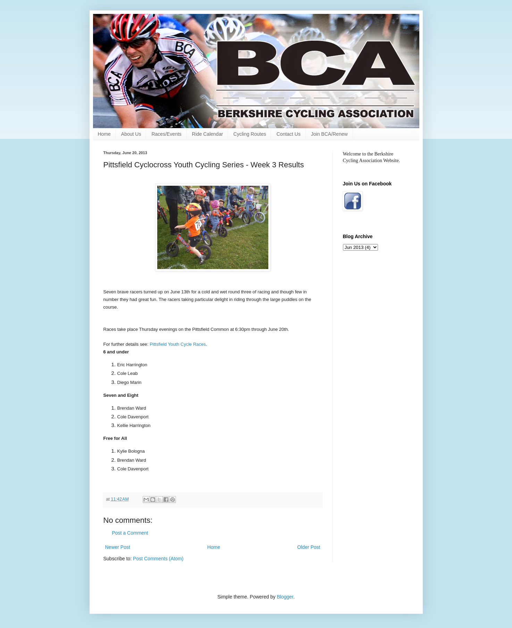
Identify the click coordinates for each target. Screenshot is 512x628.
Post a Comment (130, 533)
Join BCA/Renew (329, 134)
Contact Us (288, 134)
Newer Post (117, 547)
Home (104, 134)
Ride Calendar (207, 134)
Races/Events (166, 134)
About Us (131, 134)
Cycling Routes (249, 134)
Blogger (285, 597)
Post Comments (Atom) (158, 558)
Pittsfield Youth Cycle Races (178, 344)
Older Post (308, 547)
